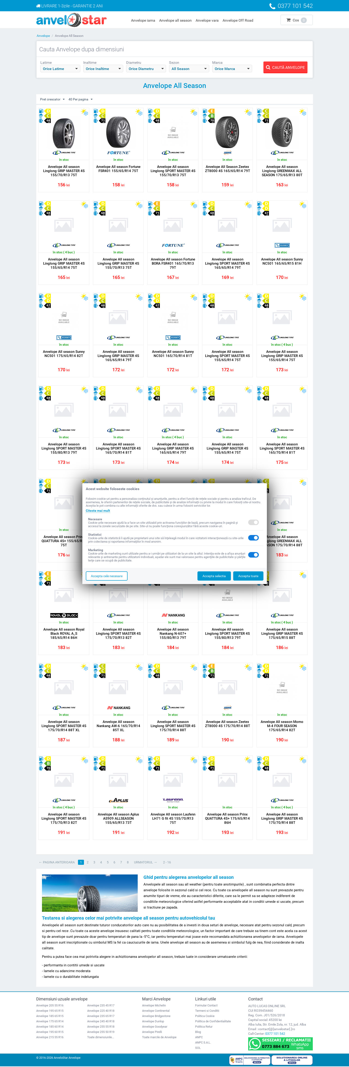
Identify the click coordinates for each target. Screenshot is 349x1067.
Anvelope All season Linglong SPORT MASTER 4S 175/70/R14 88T (173, 726)
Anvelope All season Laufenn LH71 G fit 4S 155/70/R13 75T (173, 819)
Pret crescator (52, 99)
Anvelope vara (207, 20)
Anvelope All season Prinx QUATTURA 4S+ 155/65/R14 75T (64, 541)
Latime (46, 62)
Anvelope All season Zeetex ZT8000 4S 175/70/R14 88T (227, 724)
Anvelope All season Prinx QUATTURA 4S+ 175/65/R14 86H (227, 819)
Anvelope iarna (143, 20)
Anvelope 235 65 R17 (100, 1016)
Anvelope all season (175, 20)
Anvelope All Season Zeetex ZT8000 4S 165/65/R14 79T (227, 169)
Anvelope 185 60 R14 (49, 1027)
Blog (198, 1032)
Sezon (174, 62)
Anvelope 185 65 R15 (49, 1016)
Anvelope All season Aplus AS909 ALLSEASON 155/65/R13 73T (118, 819)
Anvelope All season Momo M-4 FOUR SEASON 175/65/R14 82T (282, 726)
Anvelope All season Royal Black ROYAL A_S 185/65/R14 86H (63, 634)
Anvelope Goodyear (154, 1027)
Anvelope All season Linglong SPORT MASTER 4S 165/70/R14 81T (118, 448)
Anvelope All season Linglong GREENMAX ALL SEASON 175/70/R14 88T (282, 541)
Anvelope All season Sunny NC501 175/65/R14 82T (64, 354)
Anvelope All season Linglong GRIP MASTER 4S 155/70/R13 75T (64, 171)
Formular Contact (206, 1006)
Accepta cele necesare (106, 576)
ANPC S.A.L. (203, 1043)
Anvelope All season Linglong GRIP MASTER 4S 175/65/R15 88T (282, 634)
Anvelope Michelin (154, 1006)
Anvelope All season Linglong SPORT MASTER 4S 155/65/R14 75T (227, 356)
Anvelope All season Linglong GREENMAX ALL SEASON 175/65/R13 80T (282, 171)
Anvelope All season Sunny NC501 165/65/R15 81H (282, 261)
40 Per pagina (80, 99)
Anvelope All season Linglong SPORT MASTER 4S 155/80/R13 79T (64, 448)
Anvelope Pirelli (152, 1032)
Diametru (133, 62)
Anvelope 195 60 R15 (49, 1032)
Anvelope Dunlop (153, 1021)
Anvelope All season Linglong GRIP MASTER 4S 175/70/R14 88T (282, 819)
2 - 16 (167, 863)
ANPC (199, 1037)
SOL (198, 1048)
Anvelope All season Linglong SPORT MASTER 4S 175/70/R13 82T (118, 634)
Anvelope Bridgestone (156, 1016)
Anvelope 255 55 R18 (100, 1027)
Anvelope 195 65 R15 (49, 1011)
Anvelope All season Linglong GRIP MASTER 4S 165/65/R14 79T (118, 356)
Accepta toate (248, 576)
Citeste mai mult (98, 510)
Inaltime (89, 62)
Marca (217, 62)
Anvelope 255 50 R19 (100, 1032)
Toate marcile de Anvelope (159, 1037)
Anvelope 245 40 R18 (100, 1021)
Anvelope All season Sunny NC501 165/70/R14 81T (173, 354)
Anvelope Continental (156, 1011)
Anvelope (43, 36)
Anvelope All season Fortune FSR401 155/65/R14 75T (118, 169)
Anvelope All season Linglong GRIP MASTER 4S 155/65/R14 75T (64, 263)
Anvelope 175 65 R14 (49, 1021)
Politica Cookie (205, 1016)
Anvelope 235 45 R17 (100, 1006)
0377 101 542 (275, 1034)
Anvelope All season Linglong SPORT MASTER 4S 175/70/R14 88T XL (64, 726)
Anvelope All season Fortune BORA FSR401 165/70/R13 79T (173, 263)
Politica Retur (203, 1027)
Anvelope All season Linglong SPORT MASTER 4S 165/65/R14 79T (227, 263)
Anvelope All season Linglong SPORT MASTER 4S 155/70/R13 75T (173, 171)
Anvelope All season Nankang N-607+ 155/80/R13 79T (173, 634)
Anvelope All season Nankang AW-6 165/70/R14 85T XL (118, 726)
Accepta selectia (214, 576)
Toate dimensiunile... (100, 1037)
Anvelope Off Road (238, 20)
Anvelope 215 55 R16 (49, 1037)
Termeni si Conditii (207, 1011)
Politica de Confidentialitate (213, 1021)
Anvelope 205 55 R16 (49, 1006)
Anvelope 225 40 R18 (100, 1011)
